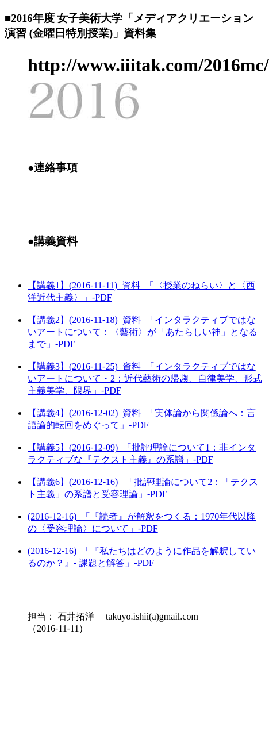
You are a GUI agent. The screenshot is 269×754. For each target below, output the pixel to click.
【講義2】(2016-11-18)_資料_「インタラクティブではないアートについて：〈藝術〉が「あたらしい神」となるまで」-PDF (143, 332)
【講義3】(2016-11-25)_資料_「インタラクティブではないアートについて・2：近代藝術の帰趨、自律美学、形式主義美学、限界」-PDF (145, 378)
